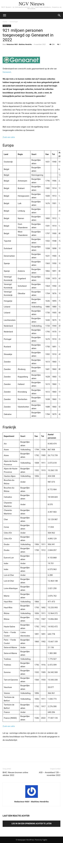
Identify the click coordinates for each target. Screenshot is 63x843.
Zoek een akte (9, 137)
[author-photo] (31, 798)
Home (5, 21)
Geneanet (7, 72)
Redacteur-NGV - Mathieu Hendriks (19, 44)
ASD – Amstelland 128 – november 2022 (49, 773)
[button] (59, 15)
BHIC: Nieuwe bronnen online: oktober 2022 (15, 773)
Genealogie (14, 21)
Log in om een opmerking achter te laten (31, 824)
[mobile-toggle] (4, 15)
